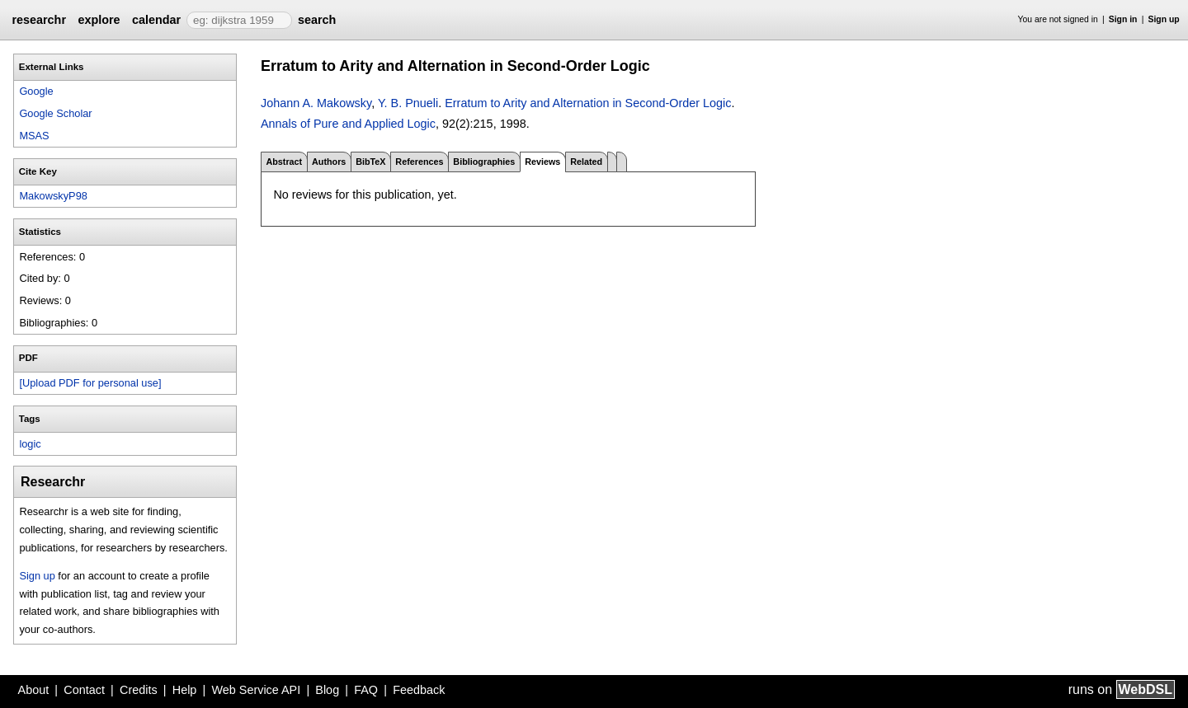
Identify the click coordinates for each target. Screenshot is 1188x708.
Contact (84, 689)
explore (99, 19)
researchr (39, 19)
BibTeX (370, 161)
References (419, 161)
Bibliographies (484, 161)
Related (586, 161)
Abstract (284, 161)
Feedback (419, 689)
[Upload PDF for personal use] (90, 383)
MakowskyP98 (53, 196)
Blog (327, 689)
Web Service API (255, 689)
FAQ (366, 689)
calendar (156, 19)
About (34, 689)
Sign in (1123, 19)
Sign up (1164, 19)
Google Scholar (55, 113)
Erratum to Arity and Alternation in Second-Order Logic (588, 103)
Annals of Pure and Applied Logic (348, 123)
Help (184, 689)
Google (36, 91)
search (317, 19)
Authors (329, 161)
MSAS (34, 135)
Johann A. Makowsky (316, 103)
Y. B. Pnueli (408, 103)
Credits (139, 689)
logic (29, 444)
